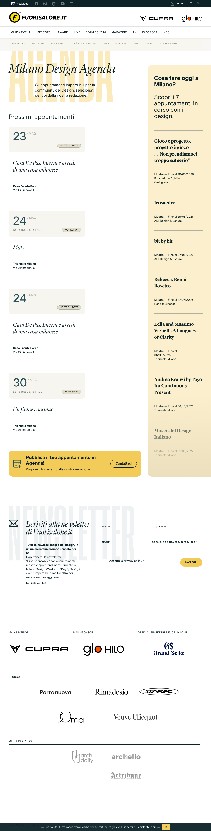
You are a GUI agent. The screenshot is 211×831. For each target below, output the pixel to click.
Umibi (149, 44)
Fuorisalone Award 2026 (93, 773)
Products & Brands (133, 817)
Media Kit (38, 44)
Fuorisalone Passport (177, 771)
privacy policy (133, 419)
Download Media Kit (177, 754)
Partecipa (19, 44)
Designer (84, 784)
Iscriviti (191, 421)
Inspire (82, 767)
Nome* (106, 385)
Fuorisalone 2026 (132, 763)
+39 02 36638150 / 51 (25, 778)
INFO (166, 32)
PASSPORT (149, 32)
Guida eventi (21, 32)
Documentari (129, 811)
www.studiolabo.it (24, 788)
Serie (124, 805)
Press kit (57, 44)
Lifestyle (126, 757)
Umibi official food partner (180, 788)
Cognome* (162, 385)
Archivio (126, 774)
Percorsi (44, 32)
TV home (126, 800)
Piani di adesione (178, 747)
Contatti (169, 793)
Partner (121, 44)
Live (77, 32)
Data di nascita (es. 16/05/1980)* (177, 401)
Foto (81, 810)
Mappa (82, 756)
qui (154, 827)
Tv (134, 32)
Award (62, 32)
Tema (105, 44)
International (169, 44)
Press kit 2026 (173, 760)
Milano (125, 746)
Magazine (119, 32)
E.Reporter (85, 815)
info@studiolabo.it (24, 783)
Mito (136, 44)
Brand (82, 778)
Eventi (82, 750)
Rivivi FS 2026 (96, 32)
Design (125, 752)
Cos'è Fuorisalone (83, 44)
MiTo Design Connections (180, 782)
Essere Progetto (131, 769)
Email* (106, 401)
